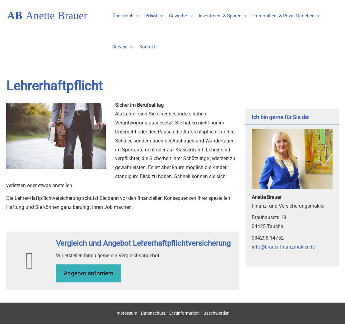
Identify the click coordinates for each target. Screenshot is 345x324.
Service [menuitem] (120, 47)
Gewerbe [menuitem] (178, 16)
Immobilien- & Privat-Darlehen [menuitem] (284, 16)
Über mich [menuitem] (122, 16)
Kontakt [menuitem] (147, 47)
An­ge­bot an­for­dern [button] (89, 273)
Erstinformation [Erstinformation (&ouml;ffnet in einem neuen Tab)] (184, 313)
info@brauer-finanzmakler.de (283, 247)
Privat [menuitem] (151, 16)
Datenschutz (153, 313)
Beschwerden (216, 313)
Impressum (126, 313)
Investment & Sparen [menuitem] (220, 16)
